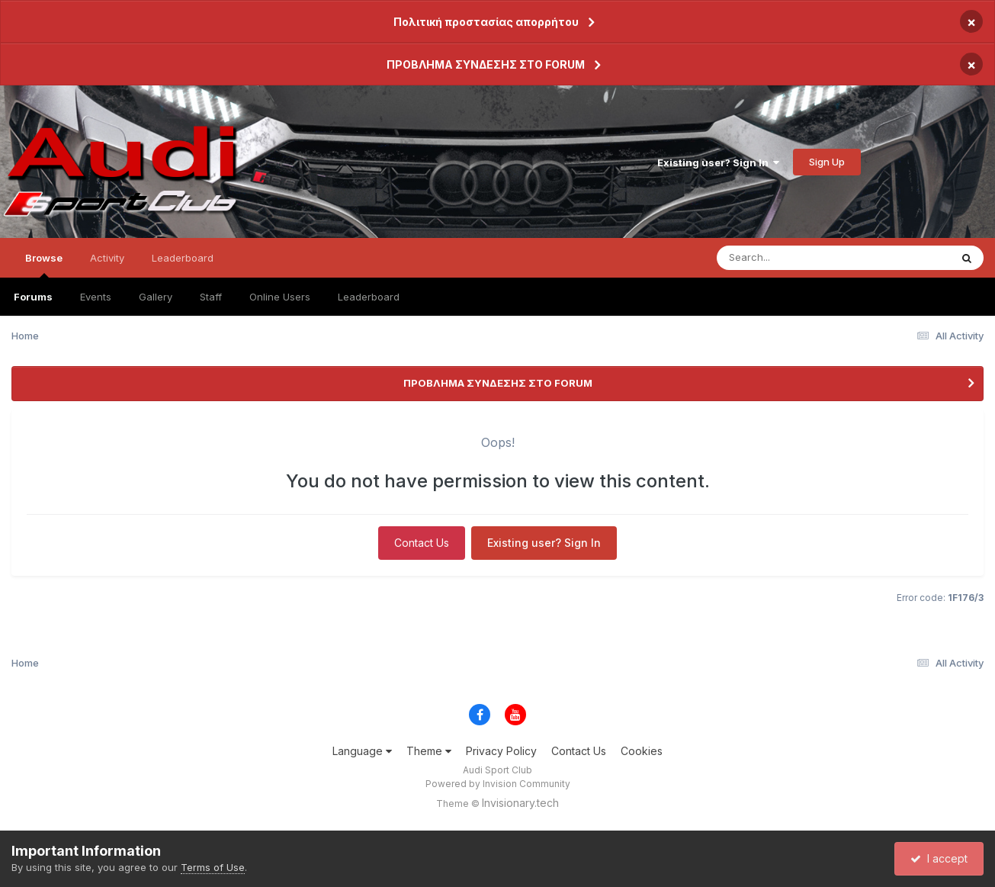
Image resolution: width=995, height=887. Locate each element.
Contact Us (421, 542)
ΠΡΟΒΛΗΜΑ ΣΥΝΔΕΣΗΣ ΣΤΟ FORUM (486, 64)
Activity (107, 258)
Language (362, 750)
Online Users (279, 297)
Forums (33, 297)
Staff (211, 297)
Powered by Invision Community (497, 783)
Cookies (642, 750)
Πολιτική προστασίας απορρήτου (486, 21)
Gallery (155, 297)
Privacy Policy (501, 750)
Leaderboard (369, 297)
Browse (44, 265)
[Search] (792, 258)
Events (95, 297)
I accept (939, 858)
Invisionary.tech (520, 802)
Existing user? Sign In (718, 162)
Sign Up (827, 162)
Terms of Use (213, 867)
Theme (428, 750)
